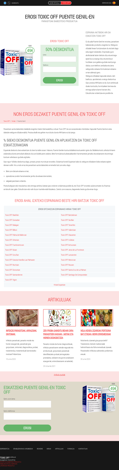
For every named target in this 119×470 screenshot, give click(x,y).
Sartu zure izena (9, 399)
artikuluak (59, 449)
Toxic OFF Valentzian (68, 230)
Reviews (40, 449)
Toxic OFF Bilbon (11, 230)
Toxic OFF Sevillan (67, 220)
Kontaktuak (83, 449)
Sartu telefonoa (9, 411)
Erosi (59, 80)
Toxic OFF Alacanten (68, 235)
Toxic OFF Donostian (12, 270)
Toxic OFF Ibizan (11, 250)
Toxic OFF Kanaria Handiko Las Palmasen (20, 260)
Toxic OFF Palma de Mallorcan (16, 235)
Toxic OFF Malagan (12, 225)
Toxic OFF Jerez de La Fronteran (72, 250)
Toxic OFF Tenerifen (68, 225)
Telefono (45, 65)
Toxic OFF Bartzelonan (69, 215)
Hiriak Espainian (59, 284)
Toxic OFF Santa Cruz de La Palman (73, 270)
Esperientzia (4, 449)
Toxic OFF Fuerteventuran (14, 245)
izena (44, 55)
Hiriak (49, 449)
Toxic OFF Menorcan (68, 260)
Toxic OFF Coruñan (12, 255)
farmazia (70, 449)
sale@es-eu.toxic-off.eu (7, 460)
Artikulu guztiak (59, 374)
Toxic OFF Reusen (67, 265)
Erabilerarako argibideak (23, 449)
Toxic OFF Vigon (11, 279)
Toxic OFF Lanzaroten (69, 255)
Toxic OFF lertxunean (68, 245)
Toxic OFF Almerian (12, 240)
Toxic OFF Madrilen (12, 215)
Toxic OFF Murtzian (12, 265)
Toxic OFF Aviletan (67, 240)
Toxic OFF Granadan (12, 220)
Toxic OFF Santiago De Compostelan (74, 274)
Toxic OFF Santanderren (13, 274)
